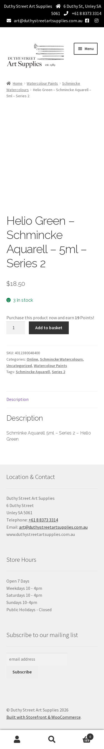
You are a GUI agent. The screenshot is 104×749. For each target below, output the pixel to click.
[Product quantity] (15, 327)
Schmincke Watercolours (61, 359)
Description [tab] (17, 399)
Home (17, 83)
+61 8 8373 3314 (86, 13)
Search (52, 739)
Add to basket (48, 327)
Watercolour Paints (42, 83)
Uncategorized (19, 365)
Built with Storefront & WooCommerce (43, 717)
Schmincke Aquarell (33, 371)
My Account (17, 739)
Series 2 (58, 371)
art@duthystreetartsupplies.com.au (48, 20)
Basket (81, 735)
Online (32, 359)
